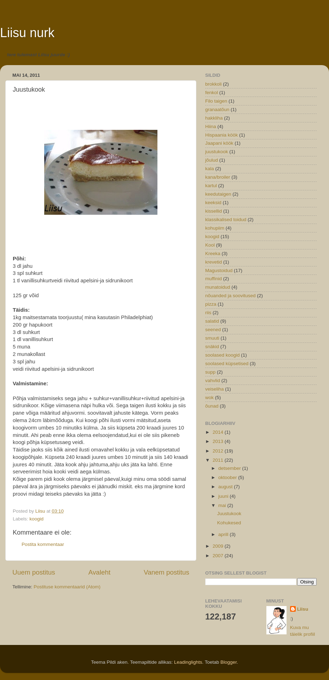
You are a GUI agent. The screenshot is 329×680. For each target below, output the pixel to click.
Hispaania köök (221, 135)
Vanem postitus (166, 572)
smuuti (212, 338)
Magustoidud (218, 270)
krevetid (213, 262)
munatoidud (217, 287)
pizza (211, 304)
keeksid (213, 202)
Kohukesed (229, 522)
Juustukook (229, 513)
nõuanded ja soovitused (230, 295)
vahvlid (212, 380)
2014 (219, 432)
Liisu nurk (27, 32)
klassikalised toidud (225, 219)
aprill (224, 534)
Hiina (210, 126)
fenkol (211, 92)
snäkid (212, 346)
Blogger (228, 662)
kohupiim (214, 228)
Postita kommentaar (43, 544)
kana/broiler (217, 177)
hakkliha (214, 118)
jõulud (211, 160)
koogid (36, 518)
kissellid (213, 211)
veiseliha (214, 389)
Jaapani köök (219, 143)
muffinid (213, 278)
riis (208, 312)
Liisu (302, 609)
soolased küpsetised (226, 363)
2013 (219, 441)
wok (209, 397)
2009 (219, 546)
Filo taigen (216, 101)
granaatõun (217, 109)
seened (213, 329)
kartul (211, 185)
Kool (210, 245)
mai (222, 505)
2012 (219, 451)
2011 (219, 460)
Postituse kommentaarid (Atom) (67, 586)
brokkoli (213, 84)
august (226, 486)
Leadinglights (188, 662)
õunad (212, 406)
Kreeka (212, 253)
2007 (219, 555)
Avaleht (99, 572)
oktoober (228, 477)
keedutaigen (218, 194)
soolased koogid (222, 355)
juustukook (216, 151)
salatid (212, 321)
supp (210, 372)
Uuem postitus (33, 572)
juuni (224, 496)
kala (209, 168)
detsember (230, 468)
